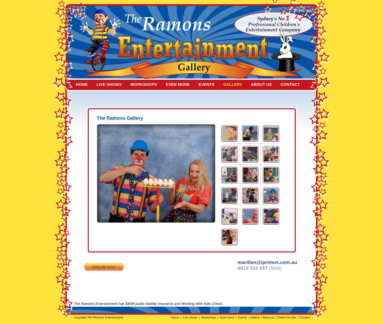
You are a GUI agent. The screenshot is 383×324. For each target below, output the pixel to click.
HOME (82, 84)
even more (178, 84)
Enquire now (104, 267)
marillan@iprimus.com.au (267, 262)
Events (242, 317)
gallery (232, 84)
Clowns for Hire (286, 317)
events (206, 84)
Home (175, 317)
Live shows (190, 317)
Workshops (209, 317)
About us (268, 317)
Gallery (254, 317)
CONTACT (290, 84)
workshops (143, 84)
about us (261, 84)
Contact (304, 317)
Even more (227, 317)
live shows (109, 84)
